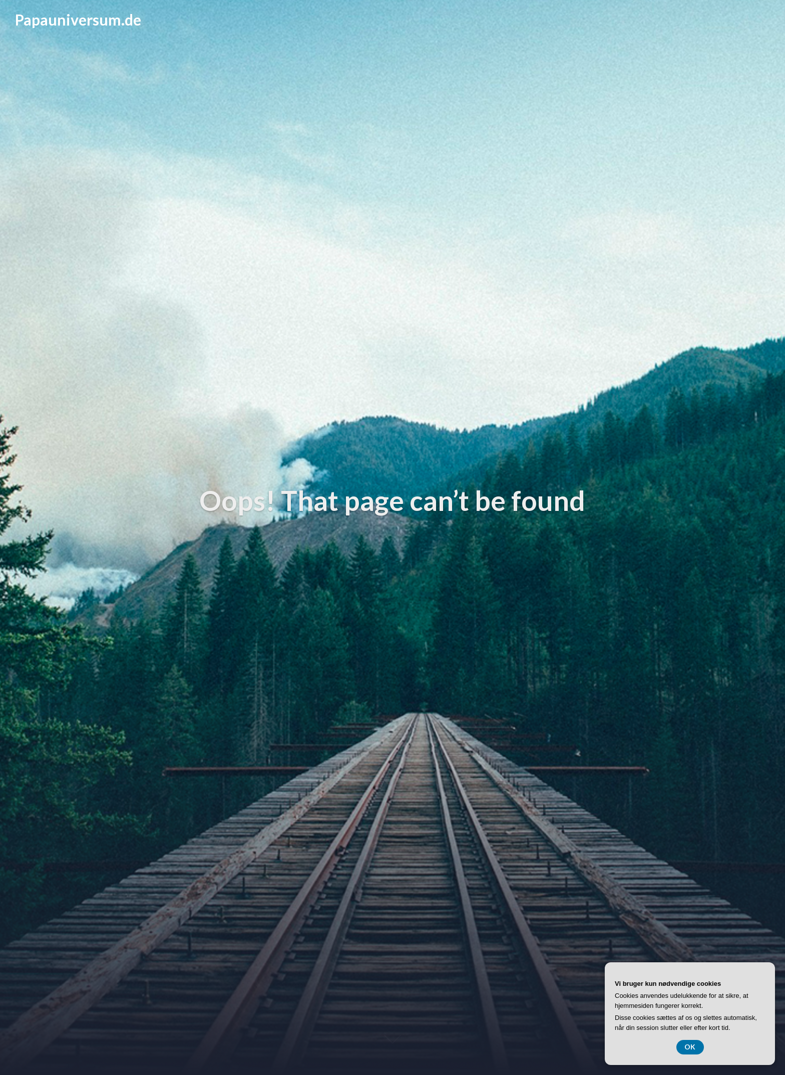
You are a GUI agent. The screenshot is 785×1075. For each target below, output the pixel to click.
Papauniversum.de (78, 20)
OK (690, 1046)
